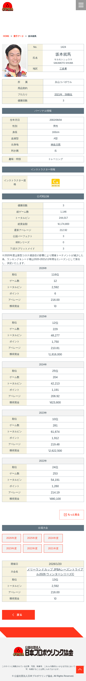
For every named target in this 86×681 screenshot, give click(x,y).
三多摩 (63, 68)
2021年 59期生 (63, 94)
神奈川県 (56, 144)
